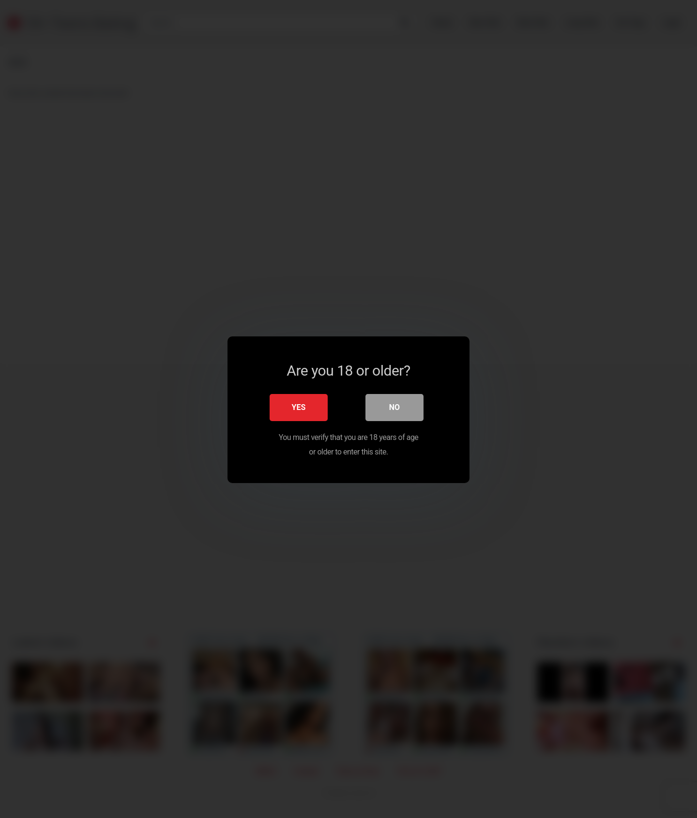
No (394, 406)
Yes (299, 406)
